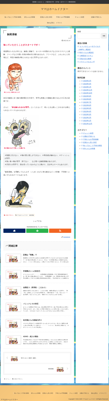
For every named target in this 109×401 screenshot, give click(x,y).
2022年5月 (87, 108)
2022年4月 (87, 111)
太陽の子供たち (8, 215)
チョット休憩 (88, 133)
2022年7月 (87, 102)
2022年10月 (87, 93)
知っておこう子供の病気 (92, 145)
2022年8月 (87, 99)
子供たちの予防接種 (90, 139)
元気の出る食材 (85, 59)
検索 (79, 32)
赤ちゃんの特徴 (89, 149)
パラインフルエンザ (87, 62)
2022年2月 (87, 118)
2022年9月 (87, 96)
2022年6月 (87, 105)
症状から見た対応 (90, 142)
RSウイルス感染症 (86, 53)
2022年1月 (87, 121)
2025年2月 (87, 81)
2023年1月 (87, 87)
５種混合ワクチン (86, 56)
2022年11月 (87, 90)
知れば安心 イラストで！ (99, 393)
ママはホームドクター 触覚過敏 (25, 215)
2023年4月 (87, 84)
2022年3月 (87, 114)
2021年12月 (87, 124)
